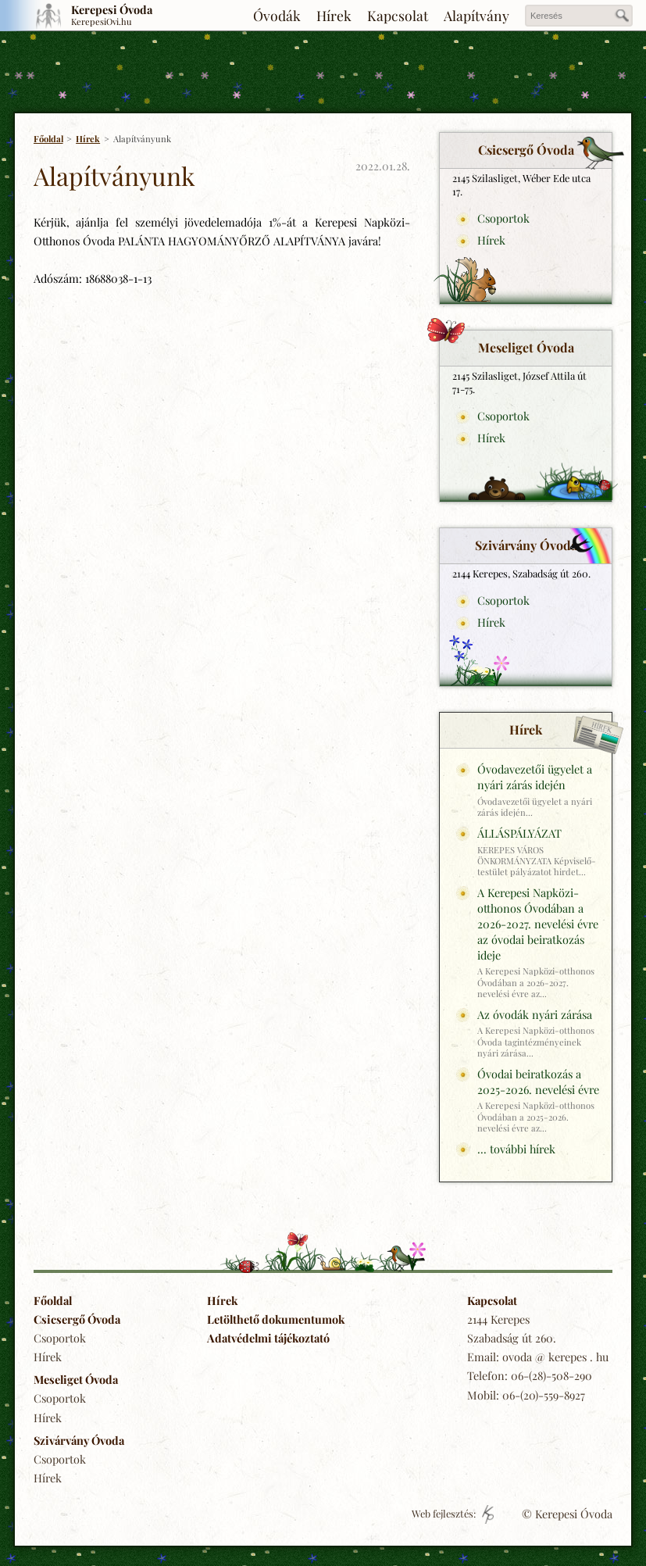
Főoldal (48, 139)
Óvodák (277, 15)
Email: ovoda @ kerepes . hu (538, 1356)
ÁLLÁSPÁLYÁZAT (519, 833)
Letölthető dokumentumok (275, 1319)
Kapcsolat (397, 15)
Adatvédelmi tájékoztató (268, 1338)
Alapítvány (476, 15)
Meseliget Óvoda (76, 1379)
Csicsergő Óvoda (77, 1319)
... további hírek (516, 1149)
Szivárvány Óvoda (79, 1440)
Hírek (334, 15)
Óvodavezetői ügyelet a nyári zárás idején (534, 776)
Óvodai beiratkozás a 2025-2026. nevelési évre (538, 1081)
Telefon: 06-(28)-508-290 (529, 1375)
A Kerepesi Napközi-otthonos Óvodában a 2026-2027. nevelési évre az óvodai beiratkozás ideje (537, 924)
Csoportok (503, 218)
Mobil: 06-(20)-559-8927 (526, 1395)
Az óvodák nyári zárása (534, 1014)
